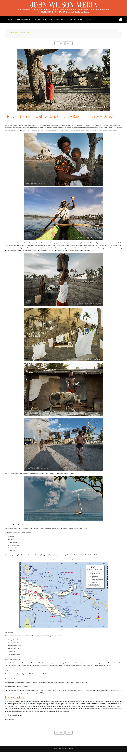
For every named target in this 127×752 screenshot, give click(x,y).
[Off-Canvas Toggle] (120, 19)
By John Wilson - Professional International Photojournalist (22, 121)
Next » (69, 43)
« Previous (59, 43)
